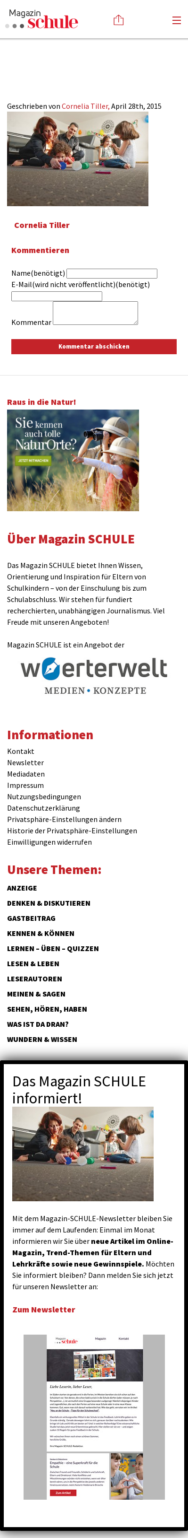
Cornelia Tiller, (86, 106)
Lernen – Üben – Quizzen (53, 948)
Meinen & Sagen (36, 993)
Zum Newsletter (43, 1309)
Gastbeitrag (31, 918)
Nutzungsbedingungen (44, 796)
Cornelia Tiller (42, 224)
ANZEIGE (22, 887)
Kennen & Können (40, 933)
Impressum (25, 785)
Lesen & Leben (33, 963)
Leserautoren (34, 978)
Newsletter (25, 762)
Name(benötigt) (38, 273)
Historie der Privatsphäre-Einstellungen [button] (72, 830)
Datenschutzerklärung (43, 808)
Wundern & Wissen (42, 1039)
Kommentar (31, 322)
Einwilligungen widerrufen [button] (49, 842)
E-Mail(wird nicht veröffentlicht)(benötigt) (80, 284)
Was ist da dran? (38, 1024)
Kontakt (20, 751)
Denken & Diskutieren (48, 903)
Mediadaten (26, 773)
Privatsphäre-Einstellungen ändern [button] (64, 819)
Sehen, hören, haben (47, 1009)
